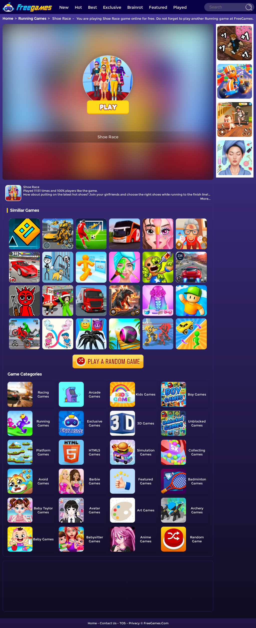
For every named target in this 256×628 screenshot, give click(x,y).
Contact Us (108, 623)
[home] (27, 2)
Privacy (134, 623)
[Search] (229, 7)
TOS (123, 623)
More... (205, 199)
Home (7, 18)
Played (180, 7)
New (64, 7)
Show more (23, 608)
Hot (78, 7)
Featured (158, 7)
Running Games (32, 18)
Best (92, 7)
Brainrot (135, 7)
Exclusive (112, 7)
